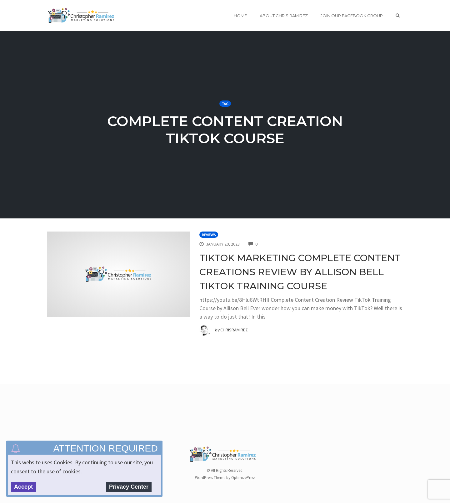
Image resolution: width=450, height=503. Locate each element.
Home (240, 15)
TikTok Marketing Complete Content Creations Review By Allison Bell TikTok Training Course (300, 272)
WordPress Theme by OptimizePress (225, 477)
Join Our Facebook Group (352, 15)
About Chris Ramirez (284, 15)
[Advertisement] (160, 420)
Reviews (209, 234)
